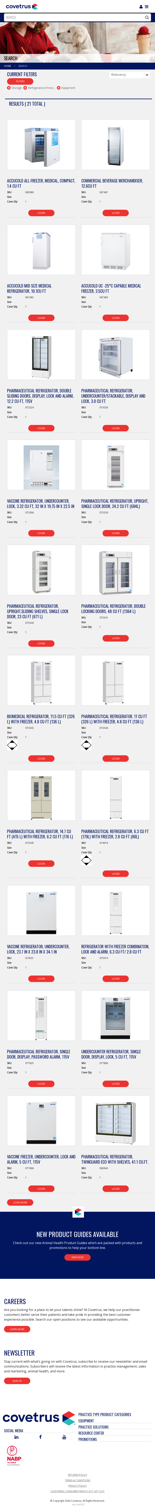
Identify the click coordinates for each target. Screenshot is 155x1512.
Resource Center (91, 1433)
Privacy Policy (77, 1486)
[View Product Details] (41, 147)
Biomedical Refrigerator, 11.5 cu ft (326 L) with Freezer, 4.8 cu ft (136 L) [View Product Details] (41, 719)
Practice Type (89, 1414)
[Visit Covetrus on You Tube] (64, 1437)
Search (22, 66)
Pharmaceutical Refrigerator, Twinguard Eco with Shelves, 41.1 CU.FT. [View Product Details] (114, 1159)
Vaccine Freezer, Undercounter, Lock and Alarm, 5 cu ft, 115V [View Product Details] (41, 1159)
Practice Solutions (94, 1427)
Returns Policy (77, 1475)
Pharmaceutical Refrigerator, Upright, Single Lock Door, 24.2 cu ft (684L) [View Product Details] (114, 503)
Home (8, 66)
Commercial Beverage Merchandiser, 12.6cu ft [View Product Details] (112, 183)
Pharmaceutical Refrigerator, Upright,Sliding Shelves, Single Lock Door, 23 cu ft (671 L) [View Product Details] (37, 611)
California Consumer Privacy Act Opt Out (77, 1491)
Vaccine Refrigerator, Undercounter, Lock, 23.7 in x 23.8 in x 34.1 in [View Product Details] (38, 949)
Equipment (86, 1420)
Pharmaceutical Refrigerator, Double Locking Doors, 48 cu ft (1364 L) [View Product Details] (113, 608)
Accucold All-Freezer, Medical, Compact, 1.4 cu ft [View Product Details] (41, 183)
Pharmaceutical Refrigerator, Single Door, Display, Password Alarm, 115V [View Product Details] (38, 1054)
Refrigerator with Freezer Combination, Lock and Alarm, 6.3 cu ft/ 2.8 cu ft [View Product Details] (115, 949)
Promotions (88, 1439)
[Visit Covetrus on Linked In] (16, 1437)
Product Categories (115, 1414)
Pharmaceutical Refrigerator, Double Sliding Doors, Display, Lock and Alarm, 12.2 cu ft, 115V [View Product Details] (40, 396)
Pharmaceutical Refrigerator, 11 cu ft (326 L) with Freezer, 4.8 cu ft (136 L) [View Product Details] (114, 719)
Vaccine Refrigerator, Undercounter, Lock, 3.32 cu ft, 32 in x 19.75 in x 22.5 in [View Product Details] (40, 503)
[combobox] (76, 17)
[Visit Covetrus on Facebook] (40, 1437)
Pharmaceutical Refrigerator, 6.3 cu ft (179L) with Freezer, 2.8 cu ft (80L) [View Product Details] (115, 834)
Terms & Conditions (77, 1480)
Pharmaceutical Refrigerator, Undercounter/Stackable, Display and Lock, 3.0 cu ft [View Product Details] (113, 396)
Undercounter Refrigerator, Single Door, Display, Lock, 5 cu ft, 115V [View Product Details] (111, 1054)
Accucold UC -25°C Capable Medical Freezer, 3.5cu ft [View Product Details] (111, 288)
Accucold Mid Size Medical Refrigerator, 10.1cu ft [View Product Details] (29, 288)
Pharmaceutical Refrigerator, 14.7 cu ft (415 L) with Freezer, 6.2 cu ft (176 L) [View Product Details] (40, 834)
